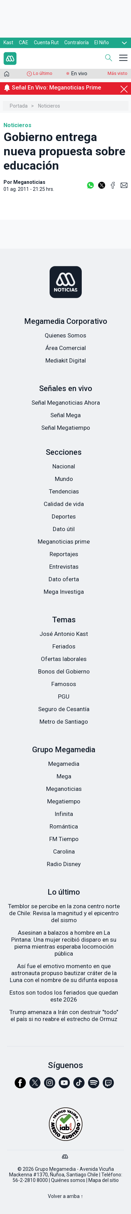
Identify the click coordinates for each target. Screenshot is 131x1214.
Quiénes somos (68, 1180)
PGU (64, 696)
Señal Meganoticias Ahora (65, 402)
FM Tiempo (64, 838)
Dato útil (64, 529)
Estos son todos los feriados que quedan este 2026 (63, 996)
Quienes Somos (65, 335)
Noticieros (49, 106)
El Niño (101, 42)
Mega (64, 776)
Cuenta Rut (46, 42)
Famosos (63, 683)
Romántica (64, 826)
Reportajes (64, 554)
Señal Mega (65, 415)
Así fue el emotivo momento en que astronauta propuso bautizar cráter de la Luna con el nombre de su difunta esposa (64, 973)
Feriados (63, 646)
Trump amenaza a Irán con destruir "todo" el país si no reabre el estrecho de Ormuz (63, 1015)
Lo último (42, 73)
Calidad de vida (64, 503)
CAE (23, 42)
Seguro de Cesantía (63, 709)
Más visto (118, 73)
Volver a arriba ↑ (65, 1196)
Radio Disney (64, 864)
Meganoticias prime (64, 541)
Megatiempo (63, 801)
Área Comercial (65, 347)
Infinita (63, 813)
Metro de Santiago (63, 721)
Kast (8, 42)
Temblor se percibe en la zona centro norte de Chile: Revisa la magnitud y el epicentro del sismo (64, 913)
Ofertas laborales (64, 658)
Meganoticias (64, 788)
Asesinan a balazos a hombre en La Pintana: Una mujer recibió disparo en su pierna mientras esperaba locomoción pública (63, 943)
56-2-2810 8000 (30, 1180)
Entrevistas (64, 566)
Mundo (64, 478)
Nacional (63, 466)
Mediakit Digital (65, 360)
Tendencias (64, 491)
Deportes (64, 516)
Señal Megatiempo (65, 427)
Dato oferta (64, 579)
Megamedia (63, 763)
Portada (19, 106)
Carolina (64, 851)
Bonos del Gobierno (64, 671)
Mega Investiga (64, 591)
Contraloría (76, 42)
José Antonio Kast (63, 633)
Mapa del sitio (103, 1180)
